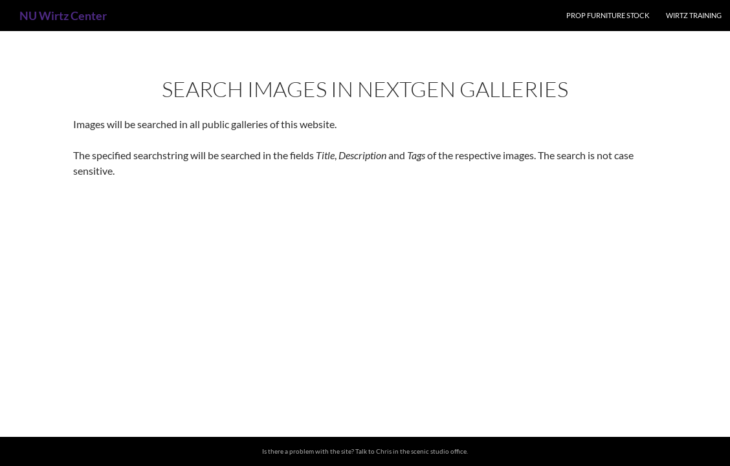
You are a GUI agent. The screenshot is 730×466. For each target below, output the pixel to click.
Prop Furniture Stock (607, 15)
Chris (384, 451)
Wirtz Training (694, 15)
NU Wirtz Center (63, 15)
